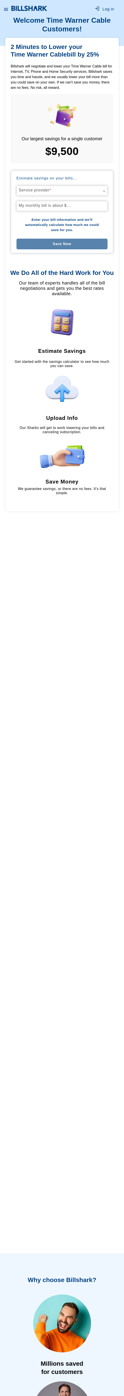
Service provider (35, 190)
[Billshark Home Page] (29, 8)
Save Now (62, 244)
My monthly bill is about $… (45, 205)
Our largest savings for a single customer (62, 138)
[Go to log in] (106, 8)
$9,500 (62, 151)
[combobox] (62, 189)
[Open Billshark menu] (6, 8)
